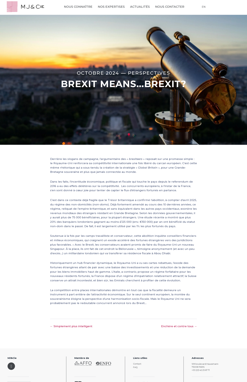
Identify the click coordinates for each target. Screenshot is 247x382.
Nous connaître (82, 7)
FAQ (135, 367)
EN (203, 7)
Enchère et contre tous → (179, 326)
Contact (137, 364)
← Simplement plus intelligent (71, 326)
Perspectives (149, 73)
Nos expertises (114, 7)
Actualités (143, 7)
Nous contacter (173, 7)
